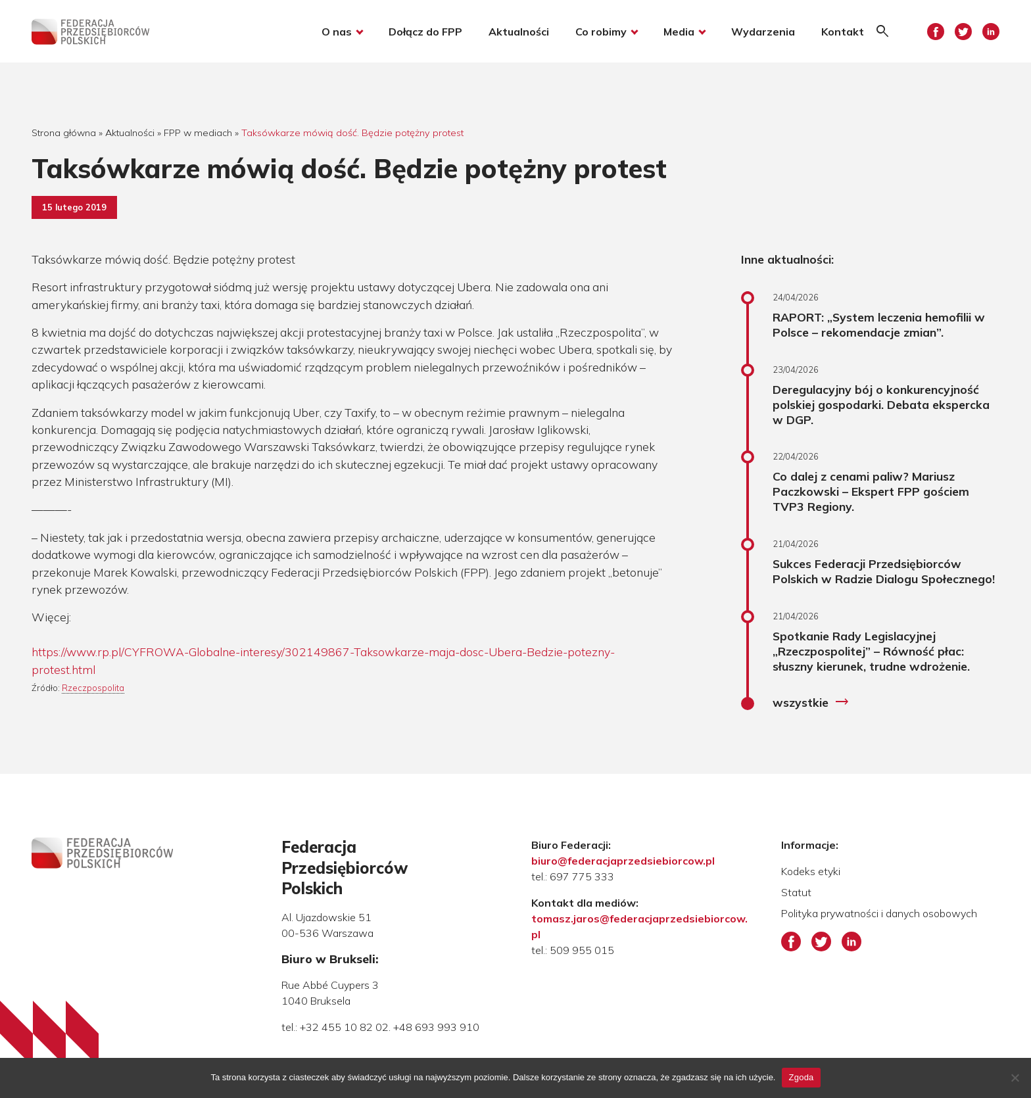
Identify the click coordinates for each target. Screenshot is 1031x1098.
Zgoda (800, 1077)
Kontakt (842, 31)
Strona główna (64, 133)
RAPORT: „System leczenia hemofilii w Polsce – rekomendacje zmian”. (879, 324)
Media (678, 31)
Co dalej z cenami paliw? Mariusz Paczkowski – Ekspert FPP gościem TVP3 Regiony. (871, 491)
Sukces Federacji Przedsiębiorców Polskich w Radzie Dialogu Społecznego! (884, 571)
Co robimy (601, 31)
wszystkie (811, 702)
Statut (796, 892)
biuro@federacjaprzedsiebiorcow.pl (623, 860)
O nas (337, 31)
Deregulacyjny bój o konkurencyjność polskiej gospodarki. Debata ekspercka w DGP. (881, 404)
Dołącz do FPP (425, 31)
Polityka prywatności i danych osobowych (879, 913)
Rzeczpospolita (93, 687)
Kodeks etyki (810, 871)
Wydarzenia (763, 31)
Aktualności (519, 31)
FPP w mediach (198, 133)
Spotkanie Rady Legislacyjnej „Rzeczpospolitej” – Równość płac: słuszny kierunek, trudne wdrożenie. (871, 651)
